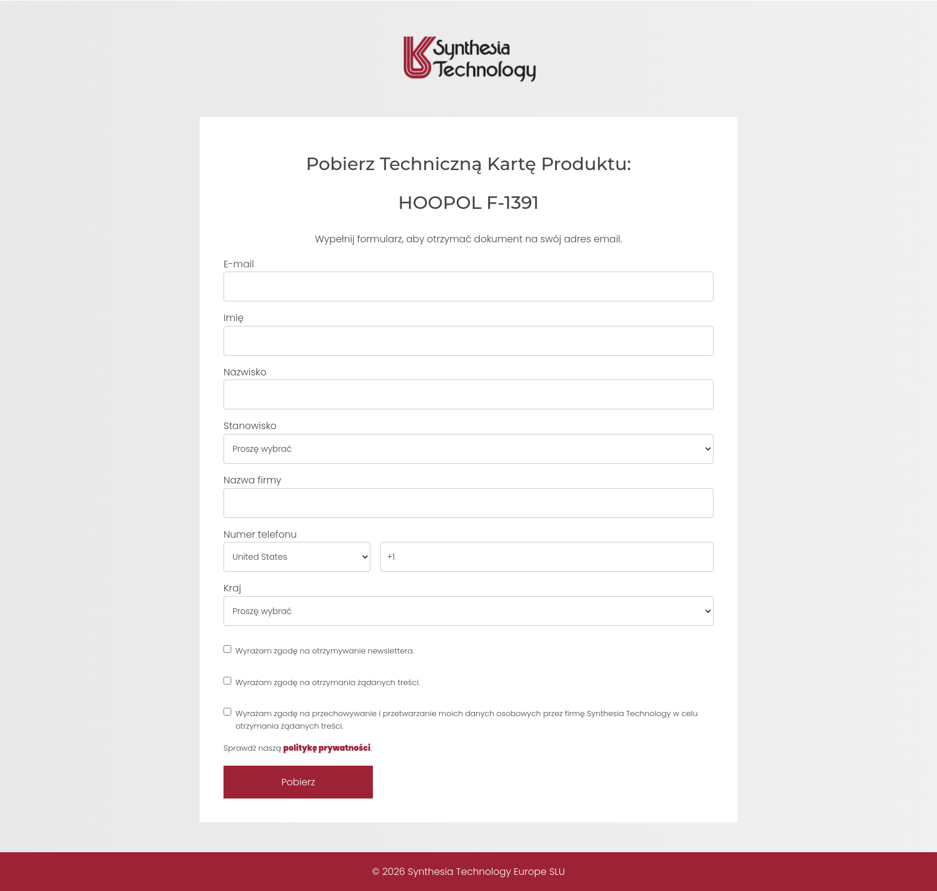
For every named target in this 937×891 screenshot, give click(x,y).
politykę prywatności (326, 748)
